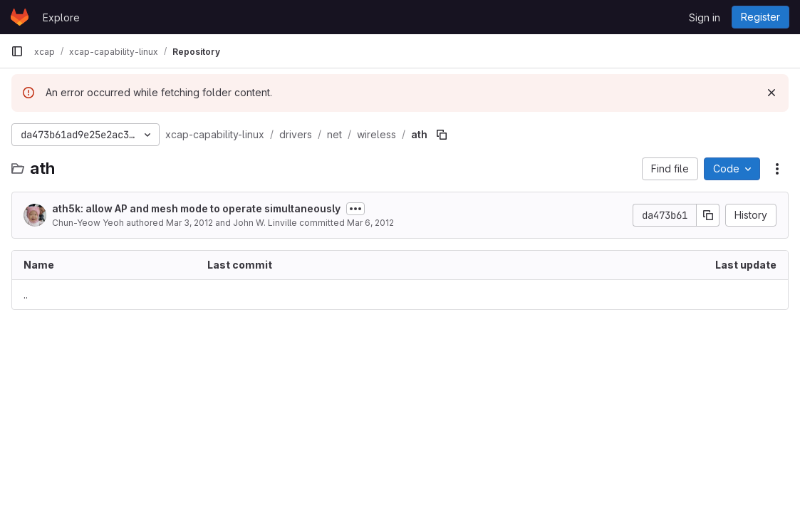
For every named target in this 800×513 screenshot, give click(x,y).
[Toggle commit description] (355, 208)
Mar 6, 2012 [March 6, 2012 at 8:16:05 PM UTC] (370, 222)
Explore (61, 17)
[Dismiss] (771, 92)
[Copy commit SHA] (708, 215)
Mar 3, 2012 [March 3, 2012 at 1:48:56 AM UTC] (189, 222)
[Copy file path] (441, 134)
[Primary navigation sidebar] (17, 51)
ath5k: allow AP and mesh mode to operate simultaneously (196, 208)
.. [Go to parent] (26, 295)
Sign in (704, 17)
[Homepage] (19, 17)
